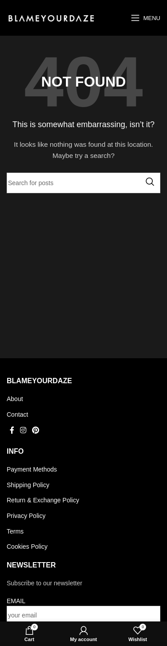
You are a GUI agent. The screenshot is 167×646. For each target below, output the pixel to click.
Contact (17, 414)
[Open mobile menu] (145, 18)
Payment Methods (32, 469)
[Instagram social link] (23, 431)
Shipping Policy (28, 485)
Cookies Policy (27, 546)
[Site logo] (51, 17)
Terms (15, 531)
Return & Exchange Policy (43, 500)
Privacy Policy (26, 515)
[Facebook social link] (12, 431)
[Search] (83, 183)
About (15, 398)
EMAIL (16, 601)
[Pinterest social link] (35, 431)
